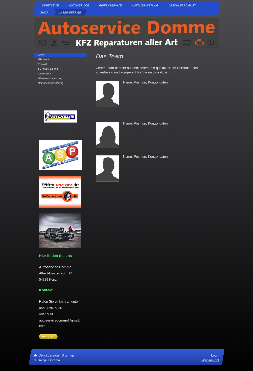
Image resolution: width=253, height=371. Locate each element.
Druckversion (47, 355)
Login (215, 355)
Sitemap (68, 355)
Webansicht (210, 360)
